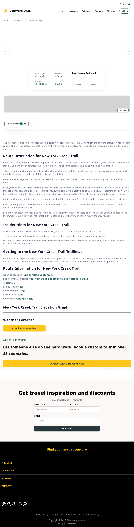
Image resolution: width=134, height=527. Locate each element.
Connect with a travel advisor (67, 363)
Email (37, 415)
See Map (123, 110)
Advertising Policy (75, 514)
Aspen (41, 20)
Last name (73, 404)
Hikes (6, 20)
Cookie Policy (92, 514)
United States (18, 20)
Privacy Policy (41, 514)
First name (40, 404)
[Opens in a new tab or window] (76, 82)
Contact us (125, 4)
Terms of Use (57, 514)
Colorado (31, 20)
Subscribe (67, 428)
